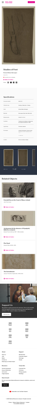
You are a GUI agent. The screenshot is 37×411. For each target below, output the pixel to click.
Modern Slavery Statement (19, 402)
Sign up (5, 385)
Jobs (3, 356)
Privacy (10, 402)
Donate (20, 359)
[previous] (6, 169)
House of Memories (6, 370)
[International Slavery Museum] (10, 330)
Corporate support (23, 356)
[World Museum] (27, 324)
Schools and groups (6, 368)
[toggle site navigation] (3, 2)
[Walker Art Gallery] (10, 336)
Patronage (21, 358)
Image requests (5, 373)
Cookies (27, 402)
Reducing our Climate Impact (8, 361)
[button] (8, 158)
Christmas (21, 370)
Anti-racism (4, 371)
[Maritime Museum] (27, 330)
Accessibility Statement (19, 403)
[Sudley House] (27, 336)
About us (4, 354)
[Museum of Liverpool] (10, 324)
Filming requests (22, 371)
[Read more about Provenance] (26, 133)
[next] (23, 169)
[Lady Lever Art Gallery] (10, 342)
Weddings (21, 373)
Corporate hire (22, 368)
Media (3, 358)
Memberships (22, 354)
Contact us (4, 359)
